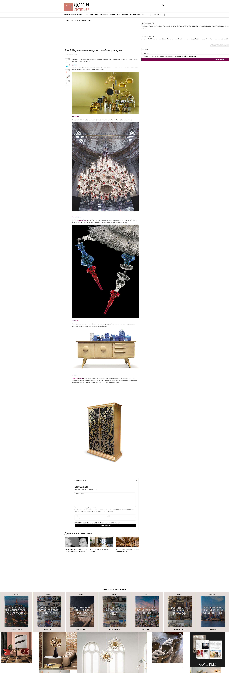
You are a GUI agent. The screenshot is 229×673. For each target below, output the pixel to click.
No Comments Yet (81, 480)
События (125, 15)
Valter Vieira (75, 54)
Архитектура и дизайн (107, 15)
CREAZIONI (75, 320)
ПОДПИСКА (157, 15)
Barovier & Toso (76, 217)
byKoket (74, 375)
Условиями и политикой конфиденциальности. (185, 56)
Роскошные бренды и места (73, 15)
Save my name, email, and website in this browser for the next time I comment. (97, 525)
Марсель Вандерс (83, 220)
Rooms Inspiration (136, 15)
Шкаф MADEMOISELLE (78, 378)
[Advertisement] (99, 36)
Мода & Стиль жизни (91, 15)
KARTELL (74, 65)
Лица (118, 15)
